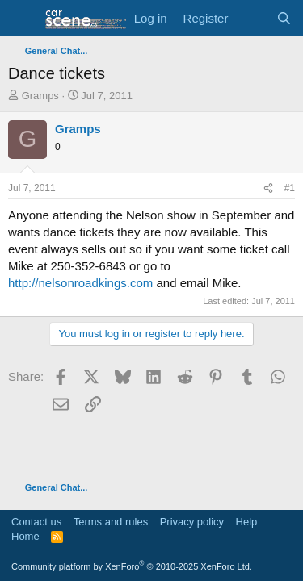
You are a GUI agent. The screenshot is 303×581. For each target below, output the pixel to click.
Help (247, 522)
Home (25, 536)
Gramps (40, 96)
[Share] (268, 188)
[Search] (284, 18)
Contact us (36, 522)
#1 (289, 188)
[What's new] (251, 18)
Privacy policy (192, 522)
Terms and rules (111, 522)
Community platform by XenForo (131, 566)
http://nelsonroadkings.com (80, 283)
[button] (22, 18)
